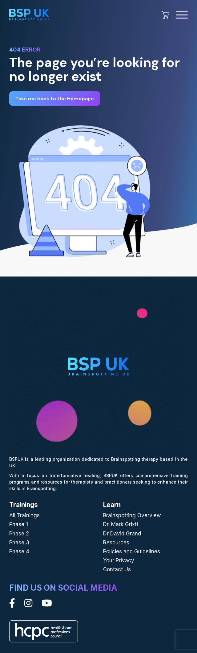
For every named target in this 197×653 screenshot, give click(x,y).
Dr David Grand (122, 533)
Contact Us (117, 569)
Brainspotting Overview (132, 515)
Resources (116, 542)
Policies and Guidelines (131, 551)
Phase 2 (19, 533)
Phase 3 (19, 542)
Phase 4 (19, 551)
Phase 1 (18, 524)
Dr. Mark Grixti (120, 524)
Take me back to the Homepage (54, 98)
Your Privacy (118, 560)
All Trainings (24, 515)
